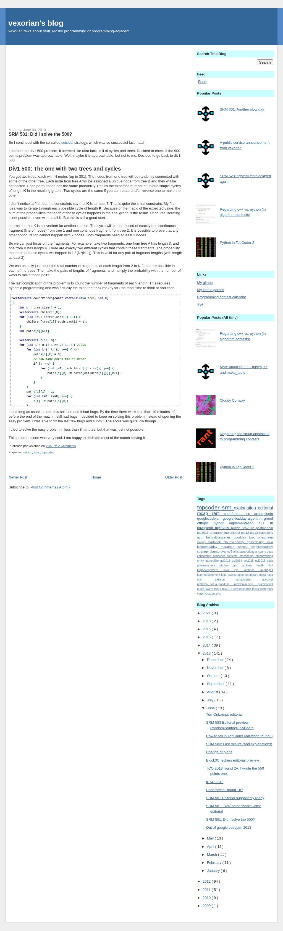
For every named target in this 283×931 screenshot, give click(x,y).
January (214, 871)
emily (201, 560)
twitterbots (266, 588)
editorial (265, 508)
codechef (220, 556)
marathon (229, 546)
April (211, 846)
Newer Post (18, 477)
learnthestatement (209, 574)
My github (205, 283)
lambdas (252, 570)
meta (263, 574)
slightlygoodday (262, 546)
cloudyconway (235, 542)
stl (271, 523)
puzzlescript (265, 584)
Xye (200, 304)
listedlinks (266, 532)
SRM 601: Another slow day (242, 109)
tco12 (245, 532)
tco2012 (249, 528)
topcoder (48, 452)
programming (220, 532)
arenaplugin (263, 514)
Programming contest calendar (221, 297)
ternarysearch (243, 588)
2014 (207, 645)
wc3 (230, 551)
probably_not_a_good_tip (215, 584)
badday (241, 518)
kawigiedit (206, 528)
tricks (256, 588)
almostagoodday (244, 551)
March (212, 854)
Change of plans (219, 752)
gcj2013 (226, 560)
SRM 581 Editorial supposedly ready (235, 798)
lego (224, 574)
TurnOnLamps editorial (224, 714)
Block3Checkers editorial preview (232, 760)
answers (261, 551)
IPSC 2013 (215, 782)
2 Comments (67, 446)
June (211, 708)
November (216, 668)
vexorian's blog (35, 23)
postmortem (264, 528)
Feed (202, 82)
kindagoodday (209, 546)
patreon (225, 579)
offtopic (205, 523)
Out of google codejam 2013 (228, 827)
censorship (205, 556)
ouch (206, 579)
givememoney (208, 565)
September (216, 684)
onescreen (265, 537)
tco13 (254, 532)
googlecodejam (210, 518)
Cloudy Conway (232, 400)
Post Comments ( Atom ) (50, 487)
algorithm (256, 518)
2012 (207, 881)
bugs (270, 551)
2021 (207, 613)
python (221, 523)
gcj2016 (261, 560)
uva (224, 551)
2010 (207, 898)
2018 (207, 621)
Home (96, 477)
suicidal (67, 142)
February (214, 863)
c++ (263, 523)
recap (27, 452)
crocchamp (248, 556)
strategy (203, 551)
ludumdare (252, 574)
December (216, 660)
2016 (207, 629)
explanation (246, 508)
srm (37, 452)
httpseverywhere (210, 570)
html (270, 565)
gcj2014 (237, 560)
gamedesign (257, 542)
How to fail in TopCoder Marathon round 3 (239, 736)
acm (201, 537)
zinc (218, 593)
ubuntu (214, 551)
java (228, 570)
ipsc (253, 537)
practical (267, 579)
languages (266, 570)
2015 (207, 637)
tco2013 (203, 532)
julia (270, 542)
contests (233, 556)
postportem (249, 579)
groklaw (249, 565)
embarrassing (264, 556)
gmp (237, 565)
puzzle (236, 528)
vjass (201, 593)
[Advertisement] (95, 83)
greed (268, 518)
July (210, 700)
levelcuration (236, 574)
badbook (216, 542)
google (229, 518)
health (262, 565)
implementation (243, 523)
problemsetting (246, 584)
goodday (241, 537)
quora (201, 588)
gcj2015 (249, 560)
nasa (270, 574)
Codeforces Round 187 (224, 790)
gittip (270, 560)
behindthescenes (220, 537)
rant (218, 513)
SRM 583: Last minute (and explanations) (239, 744)
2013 (207, 653)
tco (249, 514)
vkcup (202, 542)
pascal (244, 546)
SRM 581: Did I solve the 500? (40, 134)
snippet (235, 532)
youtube (210, 593)
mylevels (223, 528)
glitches (225, 565)
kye (238, 570)
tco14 (218, 588)
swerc (210, 588)
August (213, 692)
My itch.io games (210, 290)
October (214, 676)
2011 (207, 890)
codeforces (234, 514)
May (211, 838)
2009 (207, 906)
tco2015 (228, 588)
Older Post (173, 477)
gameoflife (212, 560)
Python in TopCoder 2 (237, 242)
